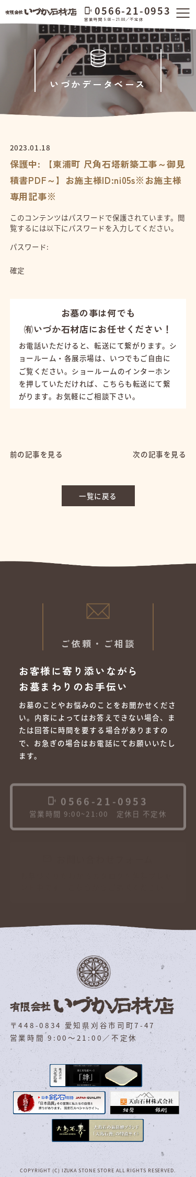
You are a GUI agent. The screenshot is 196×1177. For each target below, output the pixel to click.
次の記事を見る (159, 454)
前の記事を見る (36, 454)
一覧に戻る (98, 496)
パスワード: (89, 252)
